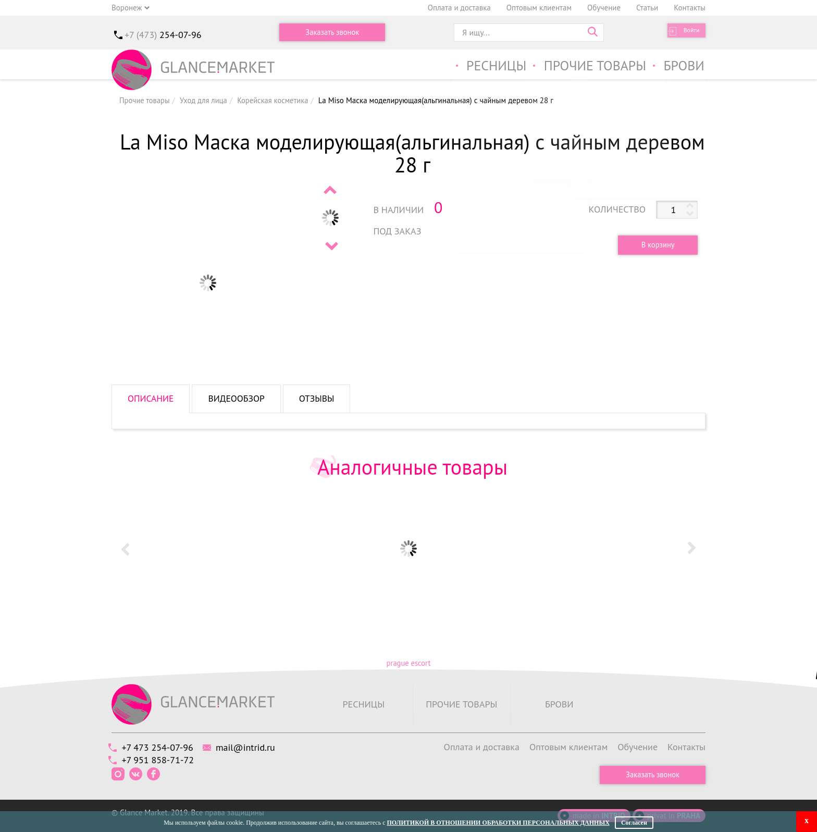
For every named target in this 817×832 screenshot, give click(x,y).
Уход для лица (205, 100)
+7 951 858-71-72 (161, 759)
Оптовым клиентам (539, 8)
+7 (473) (163, 35)
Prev (331, 189)
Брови (683, 67)
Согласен (634, 822)
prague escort (408, 663)
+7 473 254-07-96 (160, 747)
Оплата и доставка (459, 8)
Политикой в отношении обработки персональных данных (498, 822)
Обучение (604, 8)
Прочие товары (590, 67)
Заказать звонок (332, 33)
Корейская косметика (277, 100)
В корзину (654, 245)
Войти (687, 33)
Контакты (689, 8)
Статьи (647, 8)
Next (331, 246)
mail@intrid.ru (253, 747)
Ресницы (485, 67)
